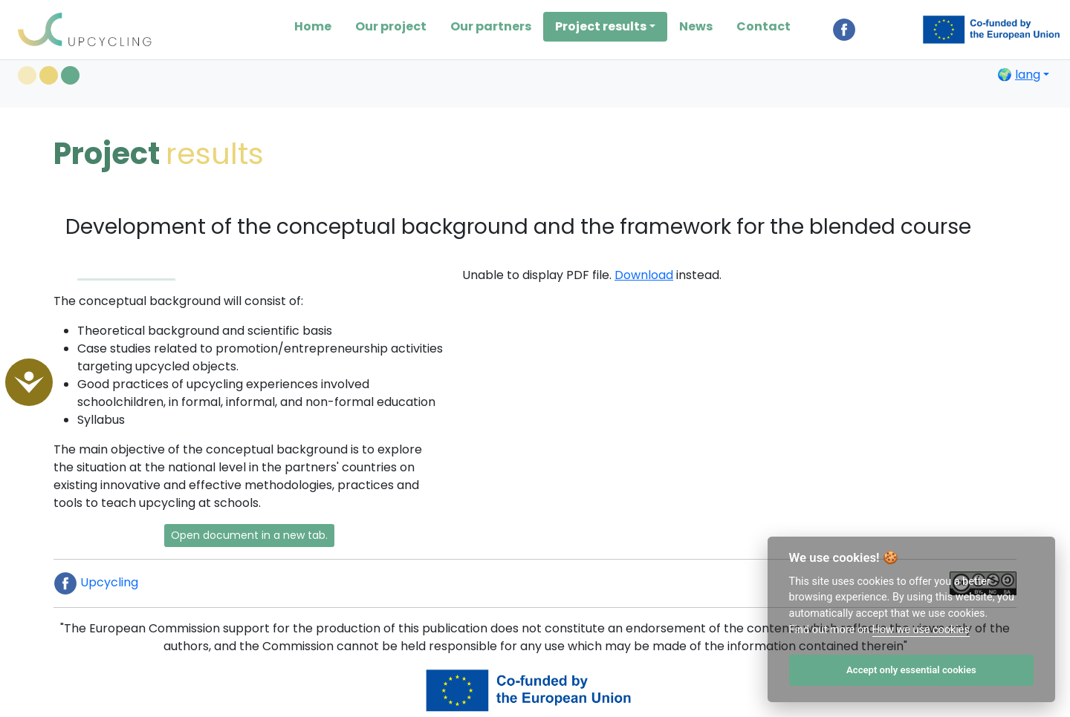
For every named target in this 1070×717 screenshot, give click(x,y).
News (696, 26)
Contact (763, 26)
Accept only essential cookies (911, 669)
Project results (600, 26)
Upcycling (96, 582)
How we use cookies (921, 629)
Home (312, 26)
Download (644, 275)
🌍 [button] (1018, 74)
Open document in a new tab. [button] (249, 535)
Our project (391, 26)
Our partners (490, 26)
